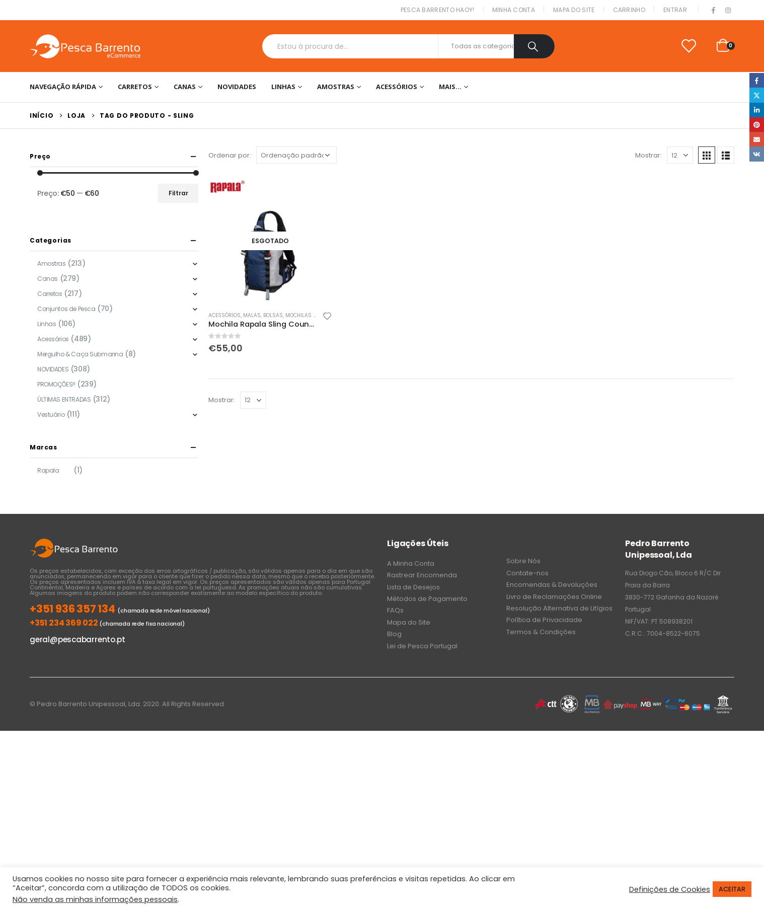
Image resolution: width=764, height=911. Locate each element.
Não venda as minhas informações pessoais (95, 899)
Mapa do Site (574, 10)
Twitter (756, 95)
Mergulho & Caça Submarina (80, 354)
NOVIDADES (236, 86)
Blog (394, 634)
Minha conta (513, 10)
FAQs (395, 610)
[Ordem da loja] (296, 155)
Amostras (335, 86)
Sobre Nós (523, 561)
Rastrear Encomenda (422, 575)
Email (756, 139)
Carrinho (629, 10)
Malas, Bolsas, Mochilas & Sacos (289, 315)
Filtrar (178, 193)
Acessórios (396, 86)
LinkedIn (756, 110)
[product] (270, 240)
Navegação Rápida (63, 86)
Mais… (450, 86)
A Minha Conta (410, 563)
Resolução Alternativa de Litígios (559, 608)
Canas (185, 86)
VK (756, 153)
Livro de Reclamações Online (554, 596)
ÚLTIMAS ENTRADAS (64, 399)
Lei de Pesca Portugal (422, 646)
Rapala (48, 470)
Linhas (283, 86)
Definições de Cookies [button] (669, 889)
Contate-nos (527, 573)
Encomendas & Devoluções (551, 584)
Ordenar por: (229, 155)
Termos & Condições (541, 632)
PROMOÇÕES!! (56, 384)
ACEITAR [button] (732, 889)
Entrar (675, 10)
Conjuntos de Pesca (66, 309)
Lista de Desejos (413, 587)
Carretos (135, 86)
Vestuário (50, 414)
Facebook (756, 80)
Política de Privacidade (544, 620)
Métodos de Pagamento (427, 598)
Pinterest (756, 124)
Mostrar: (648, 155)
